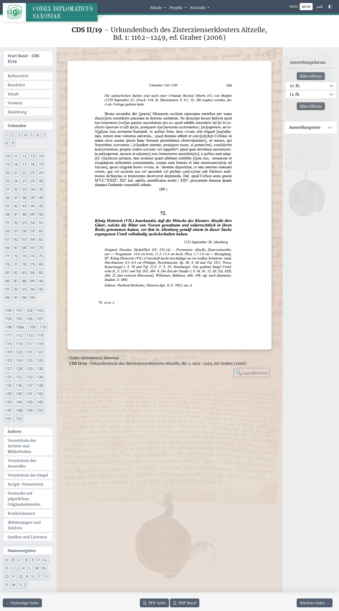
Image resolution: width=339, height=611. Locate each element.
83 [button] (24, 272)
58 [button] (24, 231)
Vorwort (15, 103)
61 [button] (8, 239)
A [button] (7, 559)
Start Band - (23, 58)
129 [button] (29, 368)
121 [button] (29, 352)
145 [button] (29, 402)
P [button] (13, 576)
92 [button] (16, 289)
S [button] (33, 576)
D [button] (26, 559)
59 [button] (33, 231)
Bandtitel (16, 85)
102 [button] (29, 310)
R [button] (27, 576)
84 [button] (33, 272)
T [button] (40, 576)
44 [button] (33, 206)
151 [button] (9, 418)
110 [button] (43, 327)
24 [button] (41, 172)
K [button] (24, 568)
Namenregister (22, 550)
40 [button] (41, 197)
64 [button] (33, 239)
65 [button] (41, 239)
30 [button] (41, 181)
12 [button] (24, 156)
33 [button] (24, 189)
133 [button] (29, 377)
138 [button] (40, 385)
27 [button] (24, 181)
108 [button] (9, 327)
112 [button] (19, 335)
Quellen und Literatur (27, 537)
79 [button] (33, 264)
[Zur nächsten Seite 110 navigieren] (315, 603)
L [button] (30, 568)
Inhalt (13, 94)
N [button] (44, 568)
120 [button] (19, 352)
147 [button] (9, 410)
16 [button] (16, 164)
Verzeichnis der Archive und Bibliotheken (22, 446)
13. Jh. (295, 94)
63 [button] (24, 239)
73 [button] (24, 256)
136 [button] (19, 385)
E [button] (33, 559)
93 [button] (24, 289)
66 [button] (8, 247)
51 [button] (8, 222)
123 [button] (9, 360)
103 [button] (40, 310)
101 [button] (19, 310)
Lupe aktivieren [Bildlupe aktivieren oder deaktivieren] (252, 372)
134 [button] (40, 377)
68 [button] (24, 247)
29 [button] (33, 181)
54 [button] (33, 222)
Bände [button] (156, 7)
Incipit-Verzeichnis (25, 484)
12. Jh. (295, 85)
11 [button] (16, 156)
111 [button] (9, 335)
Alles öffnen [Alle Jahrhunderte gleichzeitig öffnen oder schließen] (311, 76)
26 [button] (16, 181)
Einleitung (17, 112)
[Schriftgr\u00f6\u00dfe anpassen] (319, 7)
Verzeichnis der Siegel (28, 475)
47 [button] (16, 214)
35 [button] (41, 189)
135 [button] (9, 385)
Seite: (294, 6)
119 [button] (9, 352)
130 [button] (40, 368)
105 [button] (19, 318)
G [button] (45, 559)
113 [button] (29, 335)
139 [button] (9, 393)
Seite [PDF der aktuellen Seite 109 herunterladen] (154, 603)
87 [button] (16, 281)
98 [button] (24, 297)
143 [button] (9, 402)
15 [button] (8, 164)
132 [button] (19, 377)
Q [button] (20, 576)
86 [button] (8, 281)
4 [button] (25, 134)
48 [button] (24, 214)
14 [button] (41, 156)
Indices (14, 431)
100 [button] (9, 310)
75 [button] (41, 256)
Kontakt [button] (198, 7)
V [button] (7, 584)
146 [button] (40, 402)
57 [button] (16, 231)
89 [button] (33, 281)
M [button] (36, 568)
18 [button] (33, 164)
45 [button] (41, 206)
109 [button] (32, 327)
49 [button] (33, 214)
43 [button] (24, 206)
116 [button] (19, 343)
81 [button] (8, 272)
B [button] (13, 559)
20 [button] (8, 172)
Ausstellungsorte (305, 127)
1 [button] (7, 134)
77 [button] (16, 264)
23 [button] (33, 172)
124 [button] (19, 360)
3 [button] (19, 134)
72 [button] (16, 256)
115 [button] (9, 343)
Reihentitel (18, 76)
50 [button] (41, 214)
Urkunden (17, 125)
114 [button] (40, 335)
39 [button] (33, 197)
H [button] (7, 568)
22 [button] (24, 172)
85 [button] (41, 272)
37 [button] (16, 197)
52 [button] (16, 222)
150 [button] (40, 410)
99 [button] (33, 297)
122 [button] (40, 352)
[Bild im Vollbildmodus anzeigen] (271, 54)
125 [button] (29, 360)
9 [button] (13, 143)
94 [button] (33, 289)
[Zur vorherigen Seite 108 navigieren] (22, 603)
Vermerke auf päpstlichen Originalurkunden (24, 499)
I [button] (12, 568)
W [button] (13, 584)
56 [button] (8, 231)
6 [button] (38, 134)
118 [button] (40, 343)
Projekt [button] (176, 7)
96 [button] (8, 297)
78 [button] (24, 264)
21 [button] (16, 172)
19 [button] (41, 164)
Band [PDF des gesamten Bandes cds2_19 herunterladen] (184, 603)
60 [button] (41, 231)
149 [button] (29, 410)
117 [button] (29, 343)
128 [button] (19, 368)
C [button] (19, 559)
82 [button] (16, 272)
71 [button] (8, 256)
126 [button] (40, 360)
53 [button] (24, 222)
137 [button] (29, 385)
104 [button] (9, 318)
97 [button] (16, 297)
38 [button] (24, 197)
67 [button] (16, 247)
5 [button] (32, 134)
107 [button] (40, 318)
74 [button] (33, 256)
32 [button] (16, 189)
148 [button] (19, 410)
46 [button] (8, 214)
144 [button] (19, 402)
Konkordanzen (21, 513)
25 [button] (8, 181)
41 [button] (8, 206)
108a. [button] (20, 327)
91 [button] (8, 289)
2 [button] (13, 134)
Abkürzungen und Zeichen (24, 525)
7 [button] (44, 134)
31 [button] (8, 189)
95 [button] (41, 289)
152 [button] (19, 418)
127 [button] (9, 368)
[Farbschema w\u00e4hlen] (330, 6)
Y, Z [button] (23, 584)
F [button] (39, 559)
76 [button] (8, 264)
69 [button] (33, 247)
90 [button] (41, 281)
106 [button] (29, 318)
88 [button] (24, 281)
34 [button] (33, 189)
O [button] (7, 576)
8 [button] (7, 143)
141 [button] (29, 393)
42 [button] (16, 206)
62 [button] (16, 239)
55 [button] (41, 222)
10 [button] (8, 156)
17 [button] (24, 164)
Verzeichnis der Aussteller (22, 463)
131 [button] (9, 377)
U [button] (46, 576)
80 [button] (41, 264)
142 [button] (40, 393)
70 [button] (41, 247)
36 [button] (8, 197)
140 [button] (19, 393)
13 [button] (33, 156)
